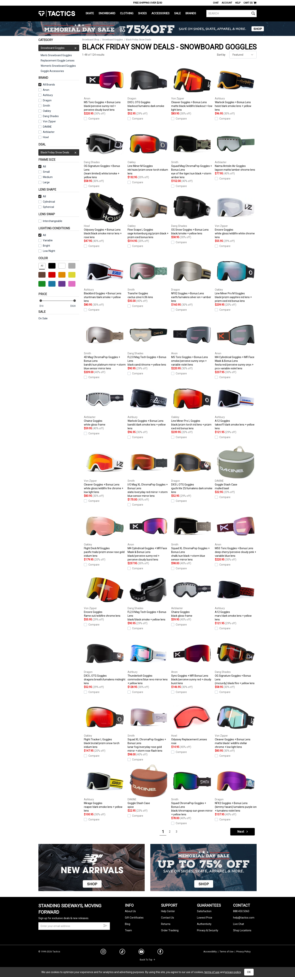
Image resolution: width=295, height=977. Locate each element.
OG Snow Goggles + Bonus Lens (192, 213)
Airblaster (46, 131)
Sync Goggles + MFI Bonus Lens (192, 661)
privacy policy (233, 972)
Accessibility (210, 951)
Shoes (142, 13)
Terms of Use (226, 951)
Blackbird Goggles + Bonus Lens (105, 278)
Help (237, 3)
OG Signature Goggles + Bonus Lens (105, 153)
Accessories (160, 13)
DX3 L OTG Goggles (148, 87)
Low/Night (46, 250)
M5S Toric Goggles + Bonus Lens (236, 533)
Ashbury (45, 95)
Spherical (46, 206)
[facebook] (160, 952)
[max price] (75, 306)
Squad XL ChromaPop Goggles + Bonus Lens (192, 535)
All (42, 166)
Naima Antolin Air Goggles (236, 149)
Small (44, 171)
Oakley (44, 110)
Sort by (221, 54)
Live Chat (238, 923)
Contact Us (167, 917)
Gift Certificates (134, 917)
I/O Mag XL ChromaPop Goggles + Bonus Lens (148, 472)
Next (243, 831)
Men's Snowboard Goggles (56, 55)
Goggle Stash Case (236, 468)
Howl (43, 137)
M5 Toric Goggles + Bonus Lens (105, 87)
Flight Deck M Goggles (105, 533)
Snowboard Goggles (59, 48)
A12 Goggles (236, 406)
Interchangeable (50, 221)
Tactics (56, 13)
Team (128, 930)
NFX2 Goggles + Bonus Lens (192, 278)
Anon (43, 89)
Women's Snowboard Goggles (58, 65)
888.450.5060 (241, 911)
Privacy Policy (243, 951)
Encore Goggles (236, 215)
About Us (130, 911)
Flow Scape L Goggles (148, 215)
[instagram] (103, 952)
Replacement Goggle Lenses (58, 60)
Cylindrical (46, 201)
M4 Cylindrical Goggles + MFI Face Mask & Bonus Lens (236, 344)
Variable (45, 240)
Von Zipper (47, 121)
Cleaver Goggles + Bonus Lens (192, 87)
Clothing (126, 13)
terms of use (212, 972)
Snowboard (107, 13)
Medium (45, 177)
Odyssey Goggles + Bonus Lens (105, 215)
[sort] (243, 54)
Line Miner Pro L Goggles (192, 406)
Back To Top (147, 959)
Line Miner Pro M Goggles (236, 278)
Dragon (45, 100)
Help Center (168, 911)
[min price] (44, 306)
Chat (216, 3)
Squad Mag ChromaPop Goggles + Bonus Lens (192, 153)
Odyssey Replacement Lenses (192, 723)
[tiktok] (122, 952)
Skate (90, 13)
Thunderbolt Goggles (148, 661)
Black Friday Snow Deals (59, 152)
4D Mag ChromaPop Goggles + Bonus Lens (105, 344)
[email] (74, 926)
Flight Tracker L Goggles (105, 725)
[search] (231, 13)
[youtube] (141, 952)
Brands (191, 13)
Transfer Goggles (148, 276)
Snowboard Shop (90, 39)
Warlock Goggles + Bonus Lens (236, 87)
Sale (177, 13)
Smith (44, 105)
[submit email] (105, 925)
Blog (127, 923)
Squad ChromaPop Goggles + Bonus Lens (192, 790)
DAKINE (45, 126)
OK (249, 972)
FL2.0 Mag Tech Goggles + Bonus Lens (148, 342)
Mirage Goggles (105, 788)
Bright (44, 245)
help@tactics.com (243, 917)
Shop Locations (242, 930)
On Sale (43, 318)
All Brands (46, 84)
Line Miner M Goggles (148, 151)
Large (44, 182)
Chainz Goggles (105, 404)
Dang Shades (48, 116)
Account (227, 3)
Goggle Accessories (52, 71)
